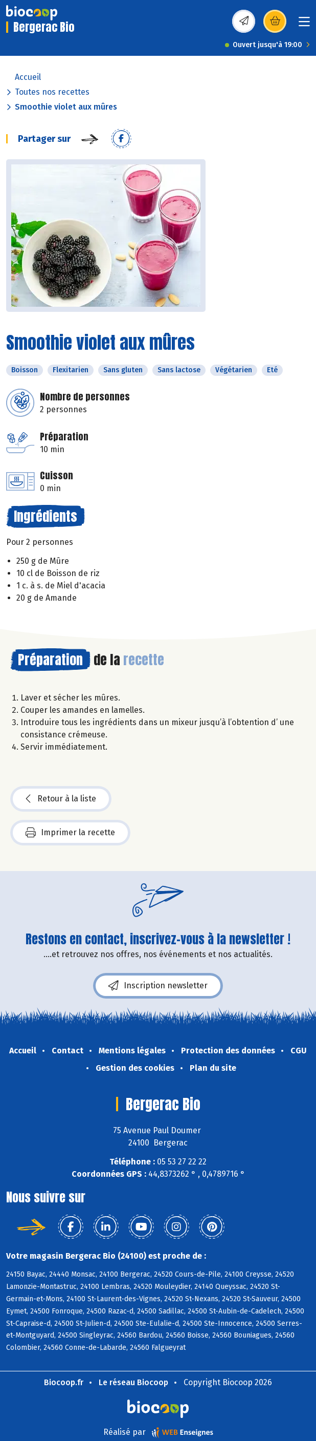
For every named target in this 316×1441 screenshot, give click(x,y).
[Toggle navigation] (304, 24)
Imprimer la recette (70, 833)
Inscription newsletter (158, 986)
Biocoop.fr (63, 1382)
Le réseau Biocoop (133, 1382)
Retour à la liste (61, 799)
